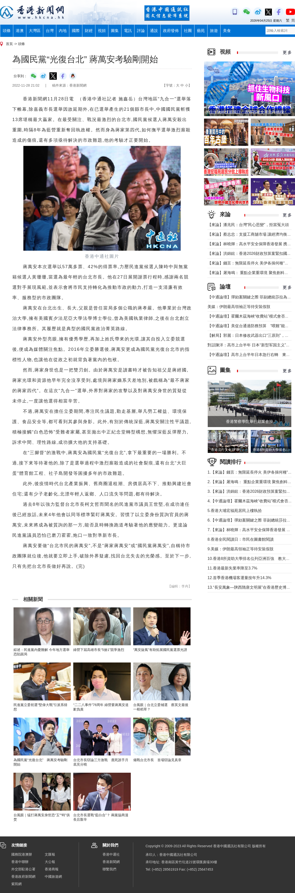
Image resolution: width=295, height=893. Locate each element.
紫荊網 (16, 884)
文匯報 (50, 854)
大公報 (50, 862)
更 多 (287, 52)
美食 (227, 31)
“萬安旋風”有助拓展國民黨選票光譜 (160, 650)
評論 (141, 31)
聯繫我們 (109, 869)
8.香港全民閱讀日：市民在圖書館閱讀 (240, 539)
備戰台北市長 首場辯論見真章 (157, 760)
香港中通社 (111, 854)
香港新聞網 (111, 862)
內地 (63, 31)
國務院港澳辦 (21, 854)
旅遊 (214, 31)
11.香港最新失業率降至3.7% (232, 568)
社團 (188, 31)
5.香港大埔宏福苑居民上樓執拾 (234, 510)
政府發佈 (171, 31)
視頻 (102, 31)
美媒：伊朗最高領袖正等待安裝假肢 (238, 307)
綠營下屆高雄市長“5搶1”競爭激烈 (98, 650)
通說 (154, 31)
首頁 (9, 44)
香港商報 (52, 869)
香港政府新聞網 (23, 876)
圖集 (115, 31)
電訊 (128, 31)
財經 (89, 31)
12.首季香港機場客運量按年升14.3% (239, 578)
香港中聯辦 (20, 862)
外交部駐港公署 (23, 869)
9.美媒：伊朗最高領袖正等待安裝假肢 (240, 549)
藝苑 (201, 31)
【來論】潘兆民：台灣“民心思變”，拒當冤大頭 (248, 225)
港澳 (20, 31)
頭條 (7, 31)
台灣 (50, 31)
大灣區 (35, 31)
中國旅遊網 (53, 876)
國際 (76, 31)
